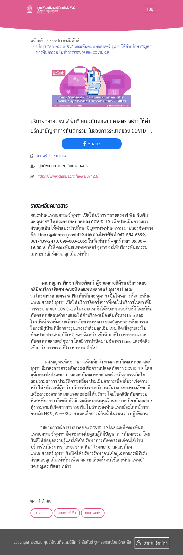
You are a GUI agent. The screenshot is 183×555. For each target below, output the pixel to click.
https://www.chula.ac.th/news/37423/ (68, 176)
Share (91, 143)
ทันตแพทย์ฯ (92, 513)
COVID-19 (41, 513)
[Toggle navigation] (150, 9)
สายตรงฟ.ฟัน (67, 513)
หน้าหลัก (37, 40)
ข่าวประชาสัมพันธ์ (64, 40)
